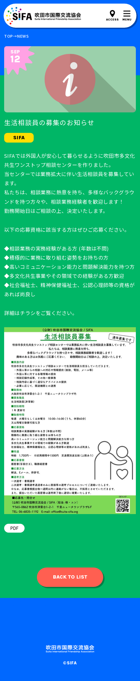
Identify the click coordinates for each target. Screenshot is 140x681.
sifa (19, 138)
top (8, 36)
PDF (14, 528)
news (23, 36)
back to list (70, 577)
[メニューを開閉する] (126, 15)
